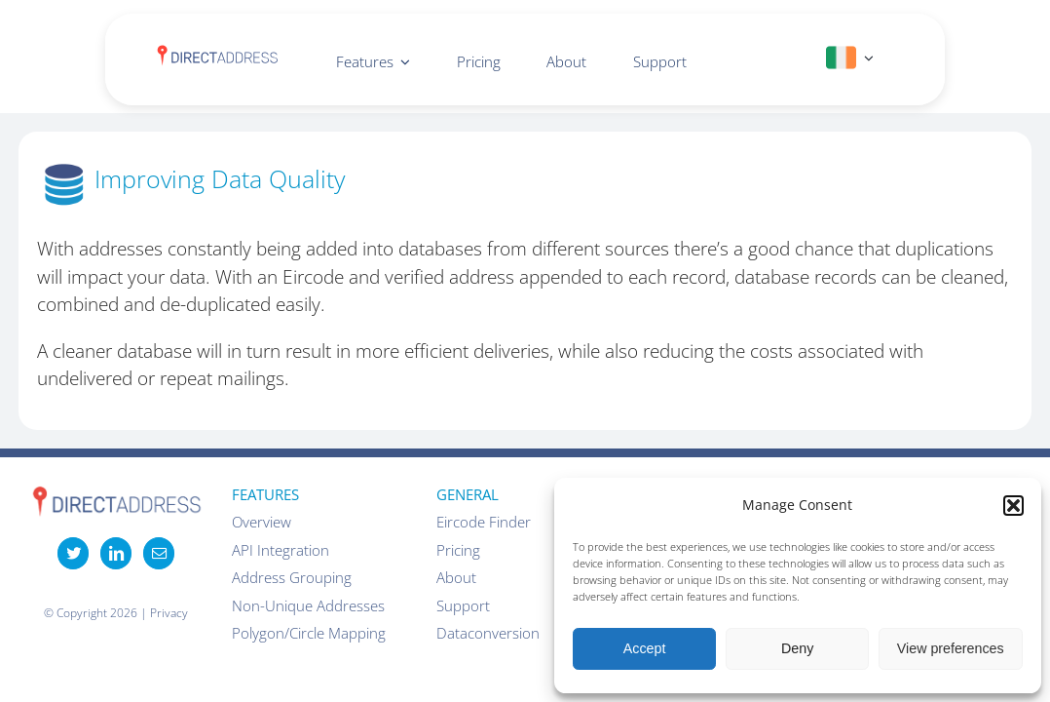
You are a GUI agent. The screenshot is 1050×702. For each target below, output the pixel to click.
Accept (644, 648)
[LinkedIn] (115, 552)
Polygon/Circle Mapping (309, 633)
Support (463, 605)
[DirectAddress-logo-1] (217, 52)
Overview (261, 521)
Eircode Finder (483, 521)
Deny (797, 648)
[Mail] (158, 552)
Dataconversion (488, 633)
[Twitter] (73, 552)
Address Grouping (292, 577)
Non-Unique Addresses (308, 605)
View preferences (950, 648)
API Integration (280, 550)
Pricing (458, 550)
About (456, 577)
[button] (1013, 505)
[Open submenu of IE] (865, 58)
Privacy (169, 612)
